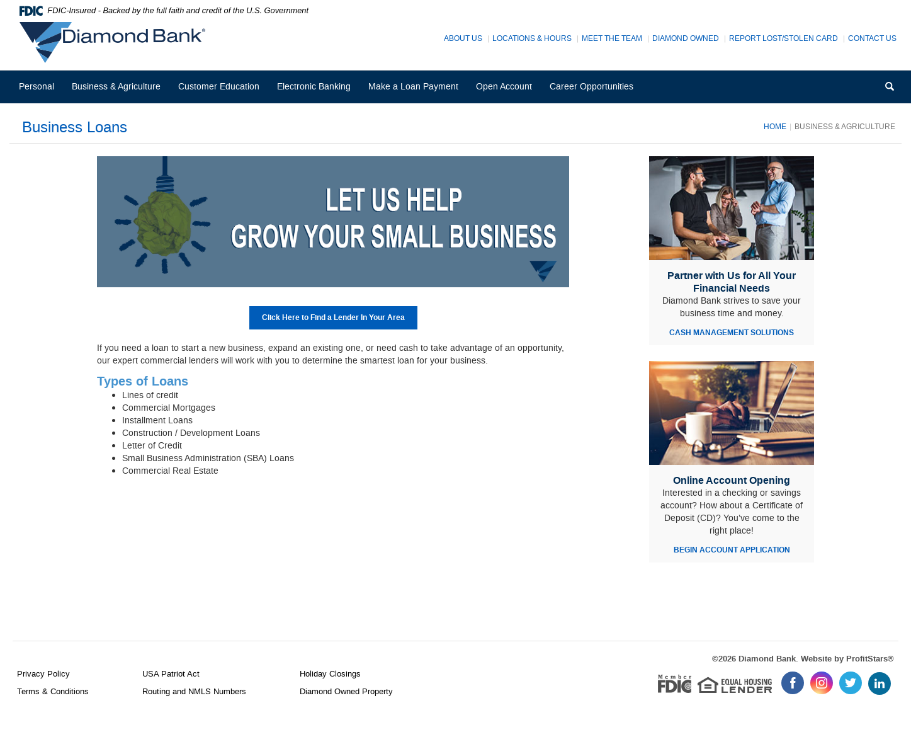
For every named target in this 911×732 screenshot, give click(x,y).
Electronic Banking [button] (314, 87)
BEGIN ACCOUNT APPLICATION (732, 550)
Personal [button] (36, 87)
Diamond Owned (685, 38)
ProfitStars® (870, 659)
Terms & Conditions (53, 691)
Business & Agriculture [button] (116, 87)
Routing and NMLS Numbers (194, 691)
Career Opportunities (596, 91)
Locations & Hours (532, 38)
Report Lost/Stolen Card (783, 38)
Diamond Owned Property (346, 691)
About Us (463, 38)
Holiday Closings (330, 673)
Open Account (504, 87)
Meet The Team (612, 38)
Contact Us (872, 38)
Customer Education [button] (218, 87)
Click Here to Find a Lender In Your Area (333, 317)
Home (775, 127)
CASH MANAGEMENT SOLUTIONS (731, 333)
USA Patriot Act (171, 673)
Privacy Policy (43, 673)
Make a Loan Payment (413, 87)
